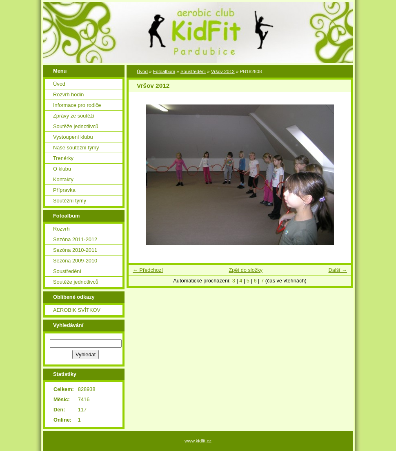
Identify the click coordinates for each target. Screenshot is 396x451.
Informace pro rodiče (77, 105)
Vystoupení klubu (73, 137)
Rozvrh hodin (68, 94)
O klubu (62, 169)
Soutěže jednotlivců (75, 126)
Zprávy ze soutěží (73, 116)
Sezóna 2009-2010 (75, 261)
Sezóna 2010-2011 (75, 250)
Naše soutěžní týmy (76, 147)
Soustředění (67, 271)
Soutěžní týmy (69, 201)
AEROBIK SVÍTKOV (76, 310)
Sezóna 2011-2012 (75, 239)
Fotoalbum (164, 71)
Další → (337, 270)
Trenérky (63, 158)
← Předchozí (148, 270)
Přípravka (64, 190)
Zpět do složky (246, 270)
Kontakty (63, 179)
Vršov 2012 (223, 71)
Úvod (59, 84)
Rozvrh (61, 229)
